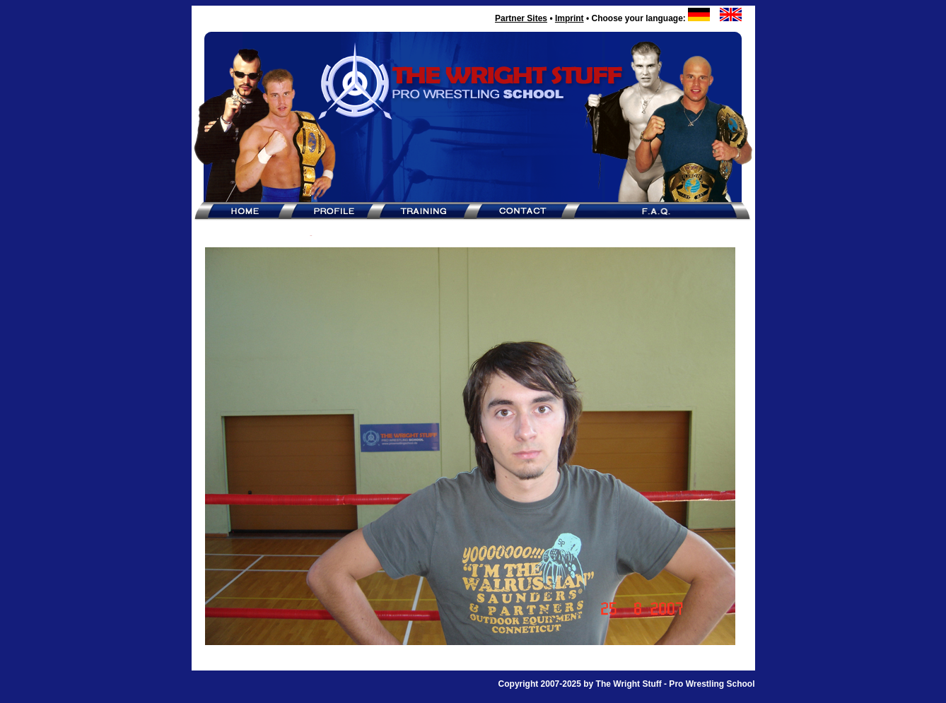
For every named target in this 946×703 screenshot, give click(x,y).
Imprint (569, 18)
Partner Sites (521, 18)
